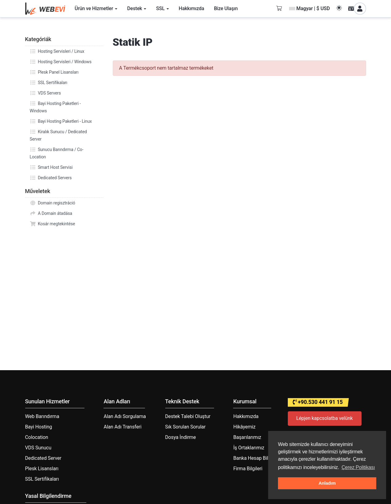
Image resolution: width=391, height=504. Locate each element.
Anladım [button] (327, 483)
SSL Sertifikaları (49, 82)
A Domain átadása (51, 213)
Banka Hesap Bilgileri (255, 458)
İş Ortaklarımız (248, 448)
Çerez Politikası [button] (358, 467)
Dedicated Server (43, 458)
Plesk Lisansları (42, 468)
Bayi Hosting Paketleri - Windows (55, 106)
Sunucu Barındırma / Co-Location (57, 152)
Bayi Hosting (38, 427)
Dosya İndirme (180, 437)
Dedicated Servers (51, 177)
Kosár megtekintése (52, 223)
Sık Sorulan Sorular (185, 427)
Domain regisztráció (52, 203)
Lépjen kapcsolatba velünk (324, 418)
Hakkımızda (245, 416)
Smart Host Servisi (51, 167)
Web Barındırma (42, 416)
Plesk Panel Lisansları (54, 72)
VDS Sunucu (38, 448)
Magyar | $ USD (309, 8)
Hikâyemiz (244, 427)
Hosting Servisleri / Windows (61, 61)
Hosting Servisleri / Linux (57, 51)
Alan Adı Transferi (122, 427)
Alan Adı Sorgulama (125, 416)
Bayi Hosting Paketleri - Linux (61, 121)
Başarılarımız (247, 437)
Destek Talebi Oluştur (187, 416)
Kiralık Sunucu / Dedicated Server (58, 135)
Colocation (36, 437)
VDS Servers (45, 93)
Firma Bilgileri (247, 468)
